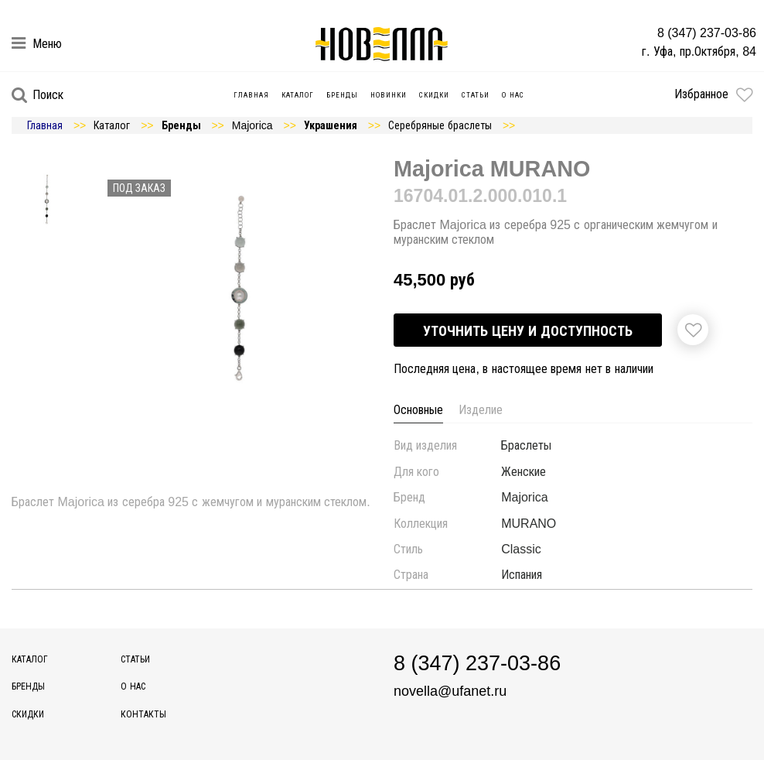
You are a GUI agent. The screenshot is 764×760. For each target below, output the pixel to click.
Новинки (389, 95)
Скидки (435, 95)
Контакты (143, 714)
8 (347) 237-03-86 (711, 33)
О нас (513, 95)
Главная (252, 95)
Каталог (298, 95)
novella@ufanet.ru (444, 691)
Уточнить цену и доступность (526, 331)
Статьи (476, 95)
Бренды (343, 95)
